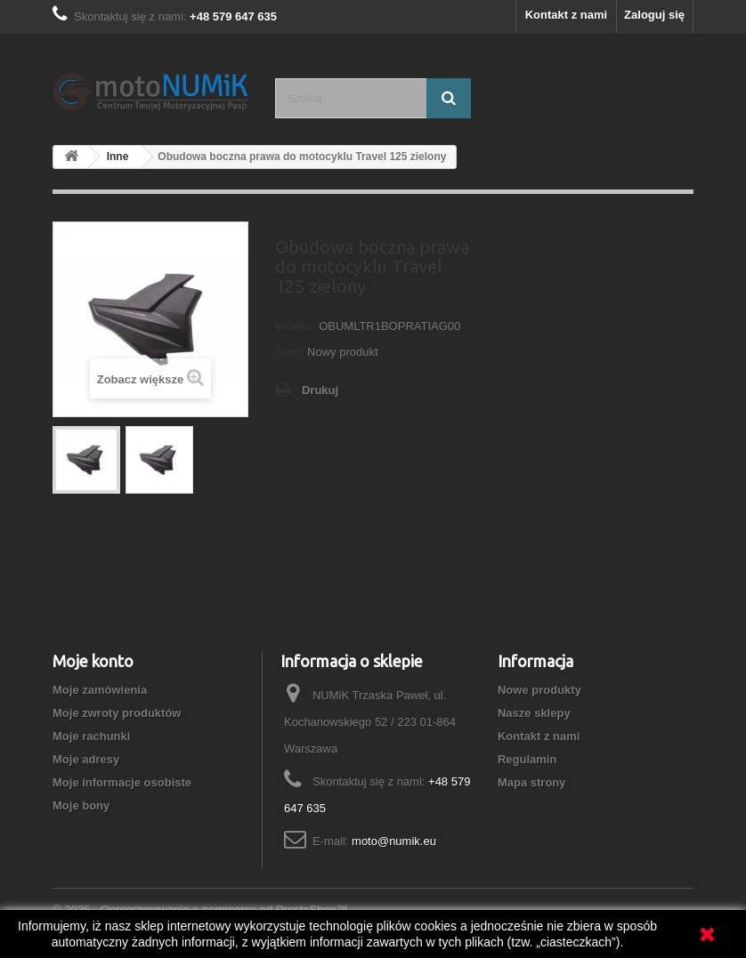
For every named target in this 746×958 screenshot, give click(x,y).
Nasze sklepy (534, 713)
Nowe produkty (539, 689)
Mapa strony (532, 782)
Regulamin (527, 759)
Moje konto (93, 661)
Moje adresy (86, 759)
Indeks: (295, 326)
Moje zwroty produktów (117, 713)
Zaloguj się (654, 14)
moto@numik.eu (394, 841)
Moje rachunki (91, 736)
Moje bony (81, 805)
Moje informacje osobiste (122, 782)
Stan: (289, 351)
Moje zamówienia (100, 689)
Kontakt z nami (566, 14)
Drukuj (320, 390)
